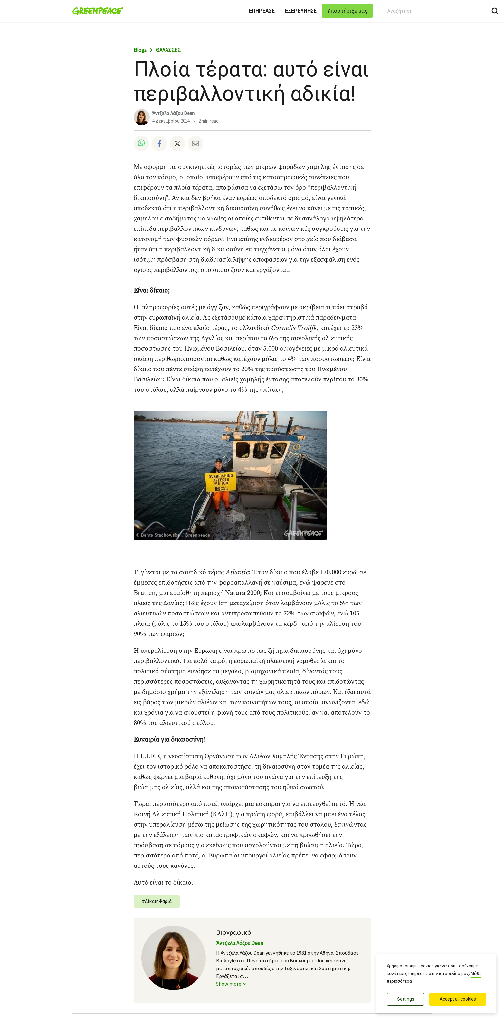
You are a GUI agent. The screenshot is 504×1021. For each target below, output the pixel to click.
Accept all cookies (458, 999)
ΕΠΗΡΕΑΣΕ (262, 11)
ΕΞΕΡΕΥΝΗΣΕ (301, 11)
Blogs (140, 50)
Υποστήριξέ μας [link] (347, 10)
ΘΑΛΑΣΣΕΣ (168, 50)
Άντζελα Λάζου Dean (173, 113)
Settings (405, 999)
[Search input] (428, 11)
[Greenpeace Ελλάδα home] (96, 11)
